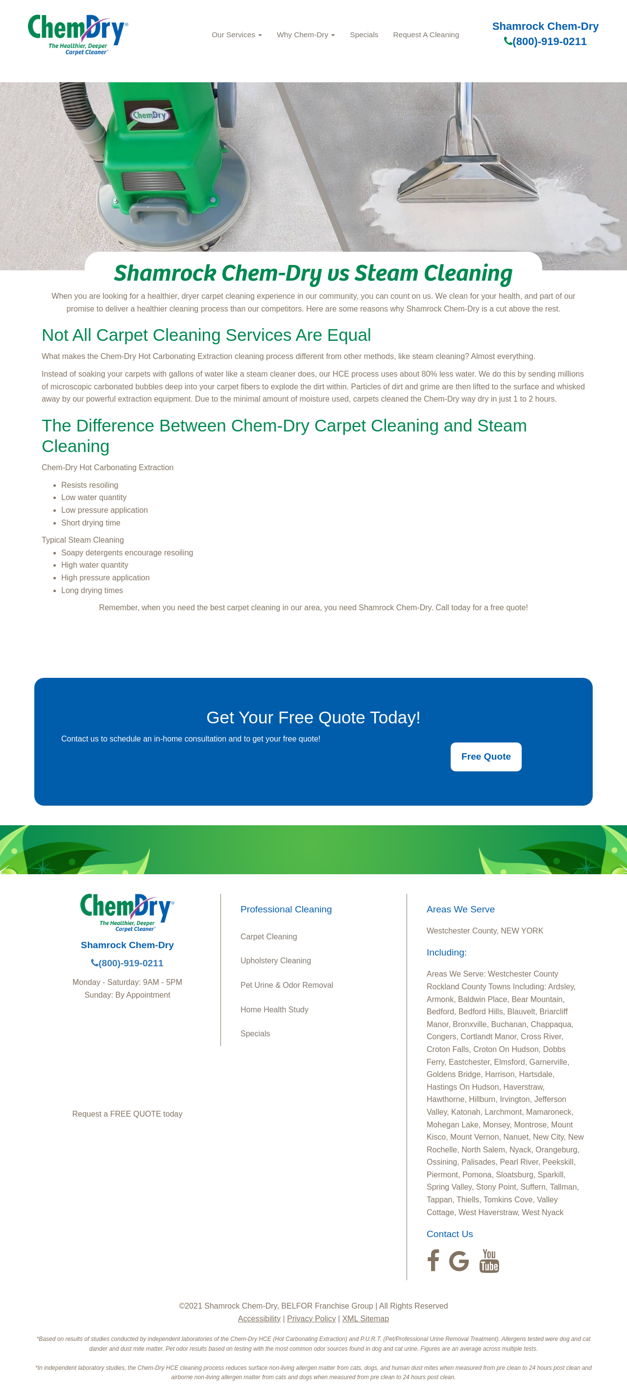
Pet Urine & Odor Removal (287, 985)
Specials (364, 34)
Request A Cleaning (426, 34)
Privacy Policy (311, 1319)
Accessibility (259, 1319)
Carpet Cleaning (269, 937)
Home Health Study (275, 1009)
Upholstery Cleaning (276, 961)
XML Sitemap (365, 1319)
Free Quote (486, 756)
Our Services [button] (237, 34)
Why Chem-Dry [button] (306, 34)
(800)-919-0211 (545, 41)
